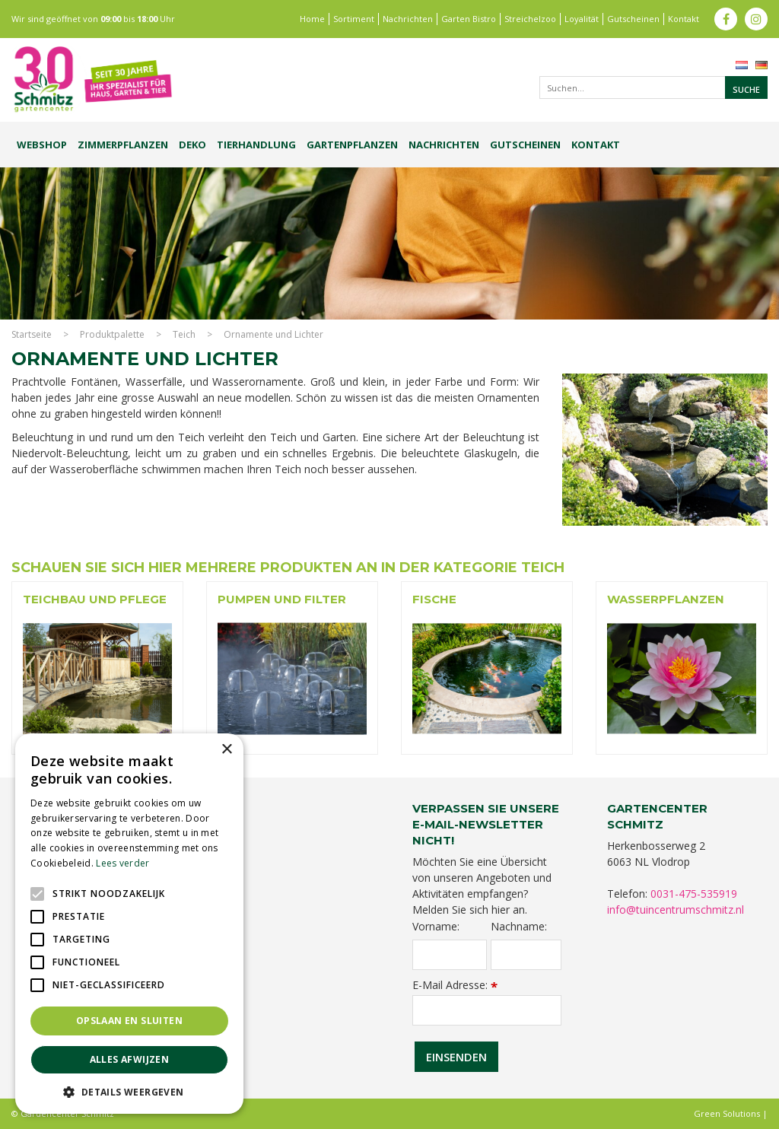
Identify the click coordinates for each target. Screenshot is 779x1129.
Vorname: (435, 926)
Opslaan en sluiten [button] (129, 1020)
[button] (129, 1091)
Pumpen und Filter (282, 599)
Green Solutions (727, 1113)
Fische (434, 599)
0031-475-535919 (693, 893)
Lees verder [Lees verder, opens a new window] (122, 863)
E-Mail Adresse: (455, 985)
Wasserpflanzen (665, 599)
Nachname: (519, 926)
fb (725, 19)
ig (756, 19)
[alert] (129, 923)
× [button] (226, 749)
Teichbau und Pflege (95, 599)
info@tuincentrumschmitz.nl (675, 909)
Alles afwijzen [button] (130, 1059)
